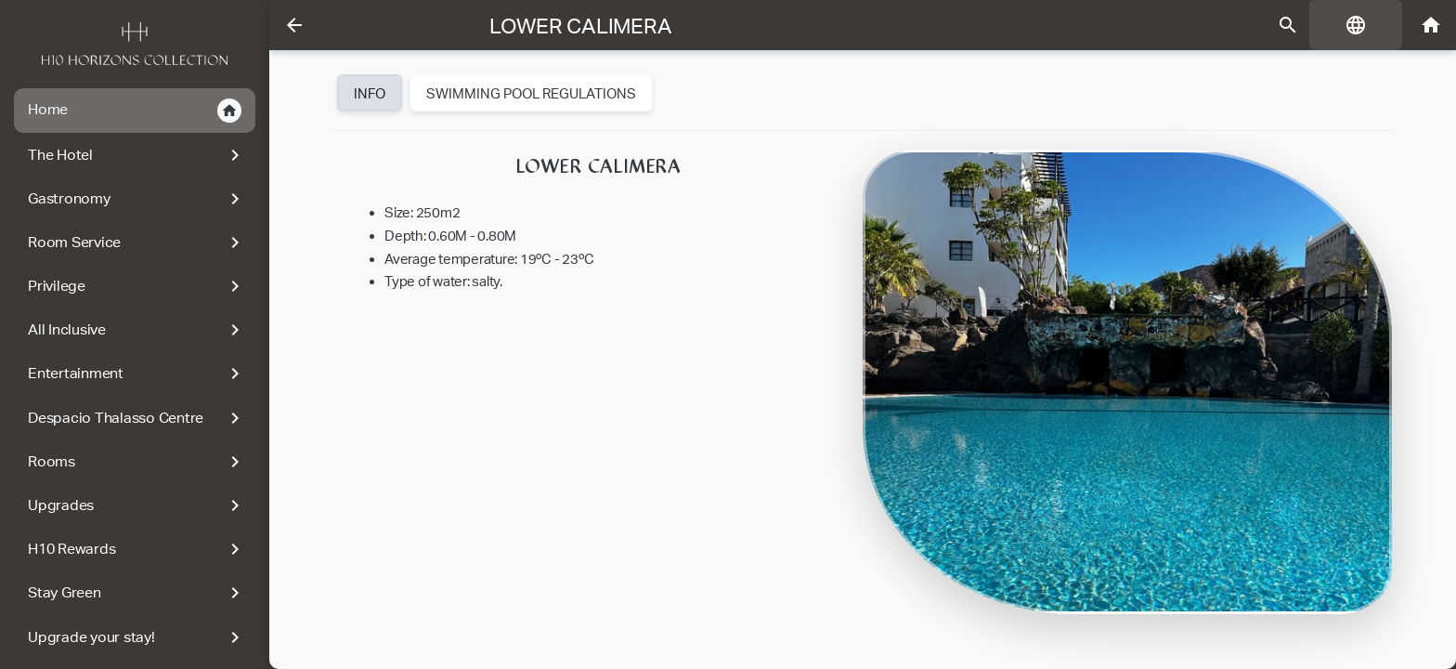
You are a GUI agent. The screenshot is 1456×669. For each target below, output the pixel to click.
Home (134, 110)
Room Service (137, 242)
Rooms (137, 462)
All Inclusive (137, 330)
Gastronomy (137, 199)
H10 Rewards (137, 549)
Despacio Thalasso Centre (137, 418)
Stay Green (137, 593)
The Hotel (137, 155)
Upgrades (137, 505)
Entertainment (137, 373)
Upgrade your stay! (137, 637)
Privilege (137, 286)
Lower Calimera (580, 26)
